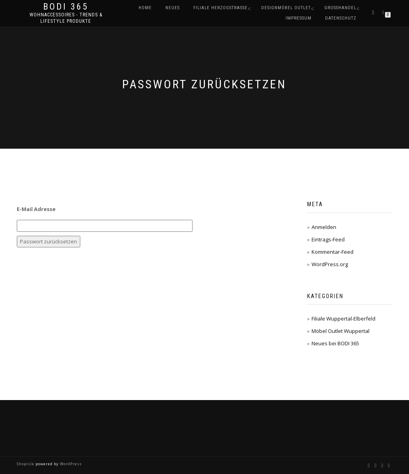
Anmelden (324, 227)
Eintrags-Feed (328, 239)
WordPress (70, 463)
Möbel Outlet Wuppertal (340, 331)
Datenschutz (340, 18)
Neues (172, 7)
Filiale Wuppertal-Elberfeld (343, 318)
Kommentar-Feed (332, 251)
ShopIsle (26, 463)
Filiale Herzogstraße (220, 7)
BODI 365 (66, 7)
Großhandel (340, 7)
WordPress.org (330, 264)
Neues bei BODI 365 (335, 343)
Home (145, 7)
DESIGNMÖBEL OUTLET (286, 7)
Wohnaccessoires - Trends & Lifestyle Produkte (66, 18)
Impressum (299, 18)
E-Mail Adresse (36, 209)
